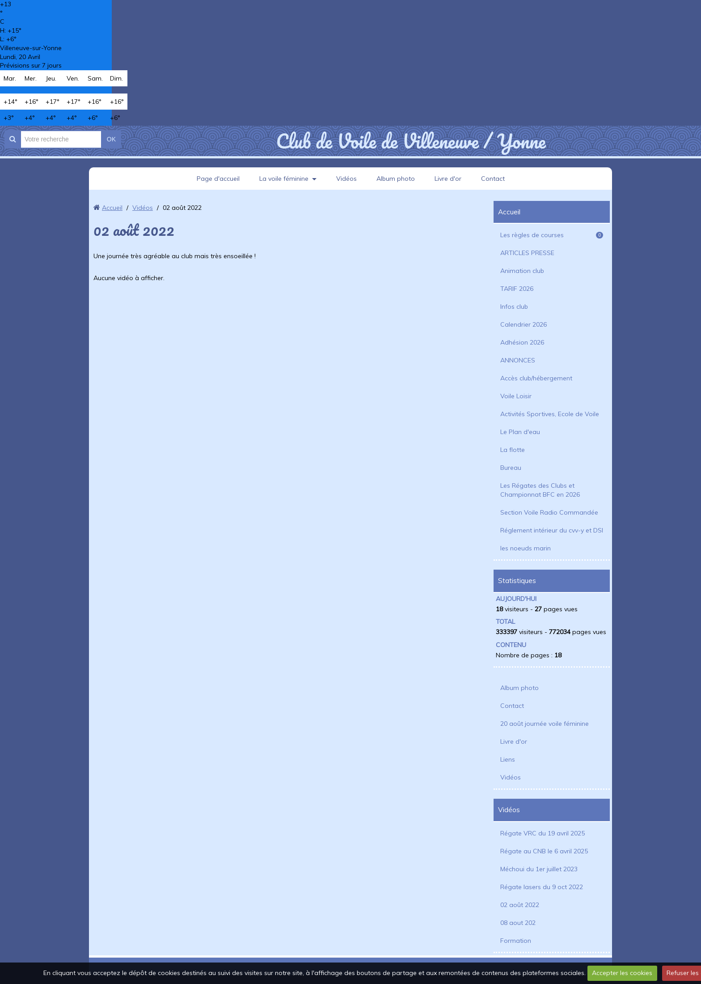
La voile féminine (283, 179)
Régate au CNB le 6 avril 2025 (544, 851)
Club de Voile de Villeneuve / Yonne (410, 141)
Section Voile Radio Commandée (549, 512)
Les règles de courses (551, 235)
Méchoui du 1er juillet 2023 (539, 869)
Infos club (514, 306)
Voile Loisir (516, 396)
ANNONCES (517, 360)
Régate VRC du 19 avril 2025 (542, 833)
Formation (515, 941)
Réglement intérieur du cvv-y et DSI (551, 530)
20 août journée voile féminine (544, 724)
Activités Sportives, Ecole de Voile (549, 414)
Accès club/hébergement (536, 378)
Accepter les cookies (622, 973)
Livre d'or (448, 179)
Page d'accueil (218, 179)
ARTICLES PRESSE (527, 253)
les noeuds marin (525, 548)
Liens (507, 759)
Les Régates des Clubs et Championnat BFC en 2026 (540, 489)
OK (111, 139)
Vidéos (346, 179)
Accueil (112, 208)
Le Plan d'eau (520, 432)
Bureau (510, 468)
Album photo (395, 179)
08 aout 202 (518, 923)
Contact (493, 179)
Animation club (522, 271)
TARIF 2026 (516, 289)
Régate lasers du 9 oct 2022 (541, 887)
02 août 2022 (519, 905)
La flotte (512, 450)
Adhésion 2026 (522, 342)
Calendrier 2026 (523, 324)
